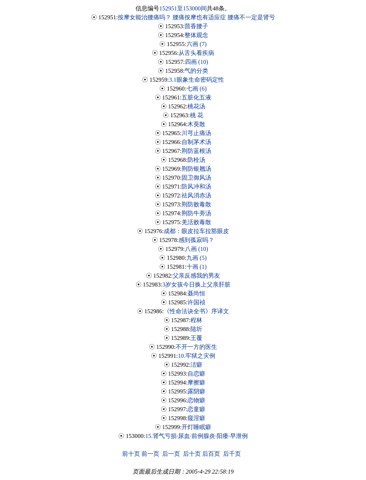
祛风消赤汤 (196, 195)
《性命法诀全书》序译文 (196, 311)
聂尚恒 (196, 293)
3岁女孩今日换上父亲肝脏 (196, 284)
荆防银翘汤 (196, 168)
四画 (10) (196, 61)
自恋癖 (196, 373)
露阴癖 (196, 391)
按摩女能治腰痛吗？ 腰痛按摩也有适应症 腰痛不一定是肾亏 (196, 17)
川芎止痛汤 (196, 133)
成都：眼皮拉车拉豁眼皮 (196, 231)
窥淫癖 (196, 418)
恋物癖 (196, 400)
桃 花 (196, 115)
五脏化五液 (196, 97)
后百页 (211, 453)
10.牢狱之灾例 (196, 355)
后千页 (232, 453)
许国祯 (196, 302)
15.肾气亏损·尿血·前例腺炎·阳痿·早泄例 (196, 435)
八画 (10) (196, 248)
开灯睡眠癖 (196, 427)
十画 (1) (196, 266)
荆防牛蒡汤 (196, 213)
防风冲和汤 (196, 186)
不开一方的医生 (196, 346)
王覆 (196, 338)
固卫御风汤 (196, 177)
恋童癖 (196, 409)
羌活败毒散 (196, 222)
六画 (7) (196, 44)
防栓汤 (196, 159)
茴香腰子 (196, 26)
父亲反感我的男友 (196, 275)
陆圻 (196, 329)
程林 (196, 320)
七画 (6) (196, 88)
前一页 (150, 453)
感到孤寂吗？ (196, 240)
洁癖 (196, 364)
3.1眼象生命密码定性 (196, 79)
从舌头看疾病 (196, 52)
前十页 (131, 453)
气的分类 (196, 70)
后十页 (192, 453)
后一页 (171, 453)
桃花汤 (196, 106)
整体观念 (196, 35)
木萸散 (196, 124)
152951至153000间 (183, 8)
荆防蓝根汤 (196, 150)
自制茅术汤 (196, 142)
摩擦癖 (196, 382)
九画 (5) (196, 257)
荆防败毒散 (196, 204)
